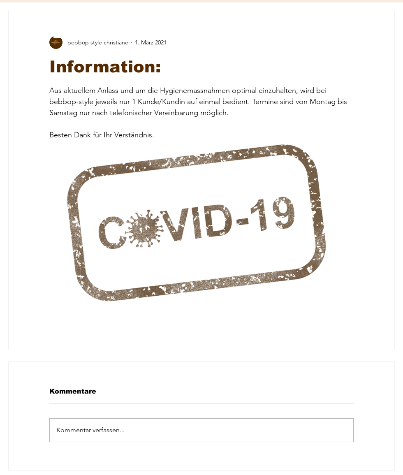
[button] (61, 31)
